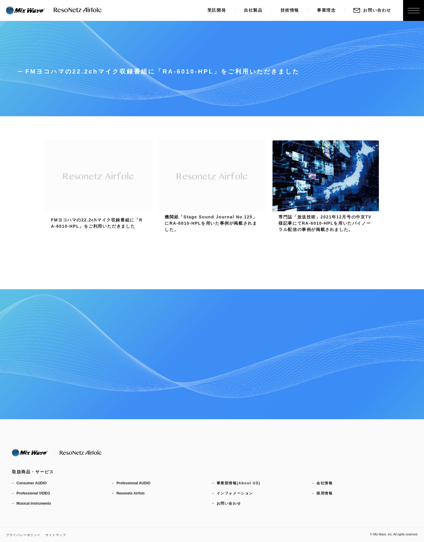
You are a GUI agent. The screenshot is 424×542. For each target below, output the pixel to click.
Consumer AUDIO (31, 483)
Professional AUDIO (134, 483)
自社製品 (253, 10)
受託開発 (216, 10)
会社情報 (324, 483)
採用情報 (324, 493)
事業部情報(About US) (239, 483)
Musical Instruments (33, 503)
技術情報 (290, 10)
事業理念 (326, 10)
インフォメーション (235, 493)
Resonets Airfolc (131, 493)
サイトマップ (55, 535)
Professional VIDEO (33, 493)
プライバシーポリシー (23, 535)
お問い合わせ (372, 10)
